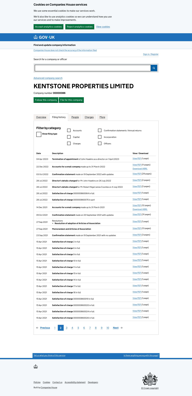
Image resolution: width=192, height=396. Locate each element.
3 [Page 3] (66, 327)
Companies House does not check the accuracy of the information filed (65, 50)
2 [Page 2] (60, 327)
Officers (104, 144)
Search (154, 68)
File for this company (71, 99)
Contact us (57, 382)
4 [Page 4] (72, 327)
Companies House (49, 387)
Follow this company (46, 99)
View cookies (103, 26)
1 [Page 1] (54, 327)
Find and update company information (55, 45)
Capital (73, 137)
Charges (74, 144)
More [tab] (102, 117)
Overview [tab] (41, 117)
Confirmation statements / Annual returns (119, 131)
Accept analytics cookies (48, 26)
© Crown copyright (150, 388)
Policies (37, 382)
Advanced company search (48, 78)
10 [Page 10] (108, 327)
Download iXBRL (140, 168)
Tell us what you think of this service (49, 355)
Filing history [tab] (59, 117)
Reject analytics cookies (80, 26)
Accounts (74, 131)
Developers (93, 382)
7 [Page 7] (90, 327)
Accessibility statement (75, 382)
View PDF (137, 158)
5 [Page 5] (78, 327)
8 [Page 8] (96, 327)
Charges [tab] (89, 117)
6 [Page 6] (84, 327)
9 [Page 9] (101, 327)
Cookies (46, 382)
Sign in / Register (151, 54)
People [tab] (75, 117)
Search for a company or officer (50, 59)
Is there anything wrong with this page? (141, 355)
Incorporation (107, 137)
